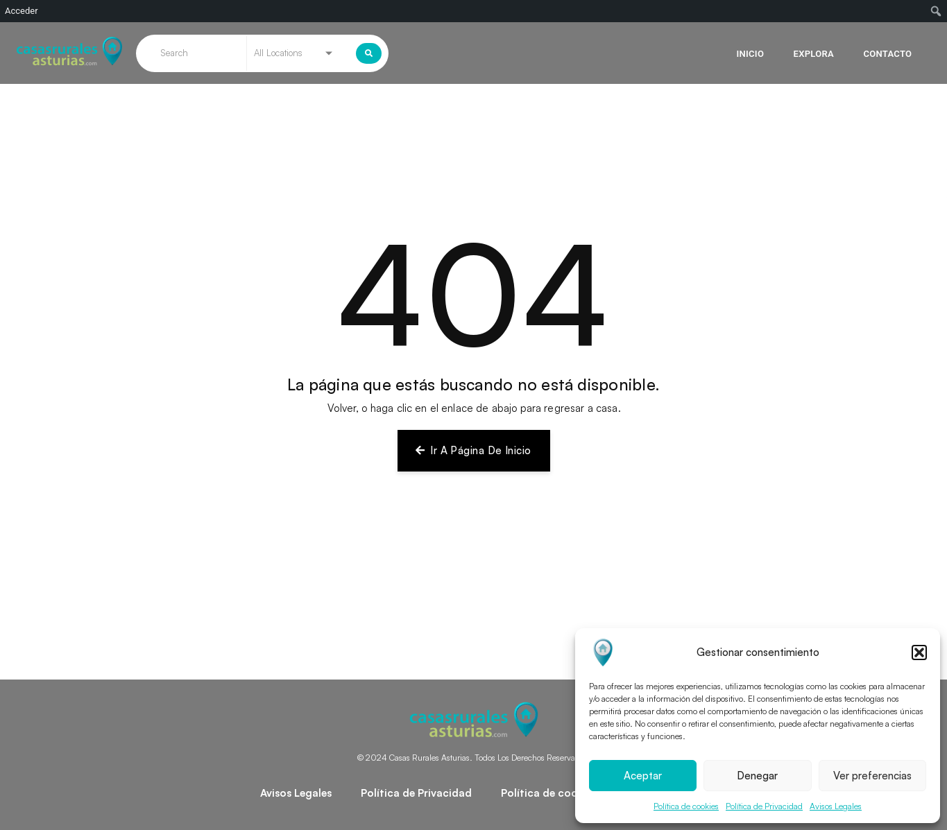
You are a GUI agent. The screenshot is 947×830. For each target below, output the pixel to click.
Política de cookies (686, 806)
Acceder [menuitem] (21, 11)
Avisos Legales (836, 806)
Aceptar (643, 775)
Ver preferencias (872, 775)
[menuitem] (936, 11)
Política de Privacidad (764, 806)
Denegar (757, 775)
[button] (919, 652)
